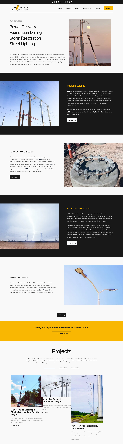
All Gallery (61, 315)
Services (68, 8)
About (60, 8)
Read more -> (17, 439)
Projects (97, 8)
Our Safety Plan (61, 334)
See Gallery (72, 120)
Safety (77, 8)
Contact (108, 8)
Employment (87, 8)
